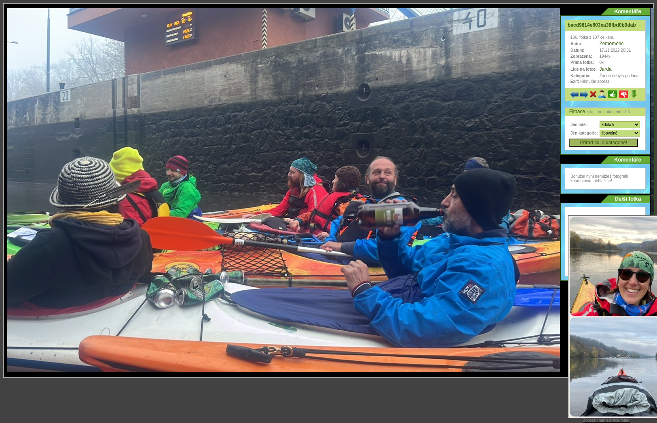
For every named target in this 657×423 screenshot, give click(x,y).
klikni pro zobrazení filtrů (608, 111)
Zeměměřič (612, 43)
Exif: (574, 81)
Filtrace (578, 111)
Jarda (606, 69)
